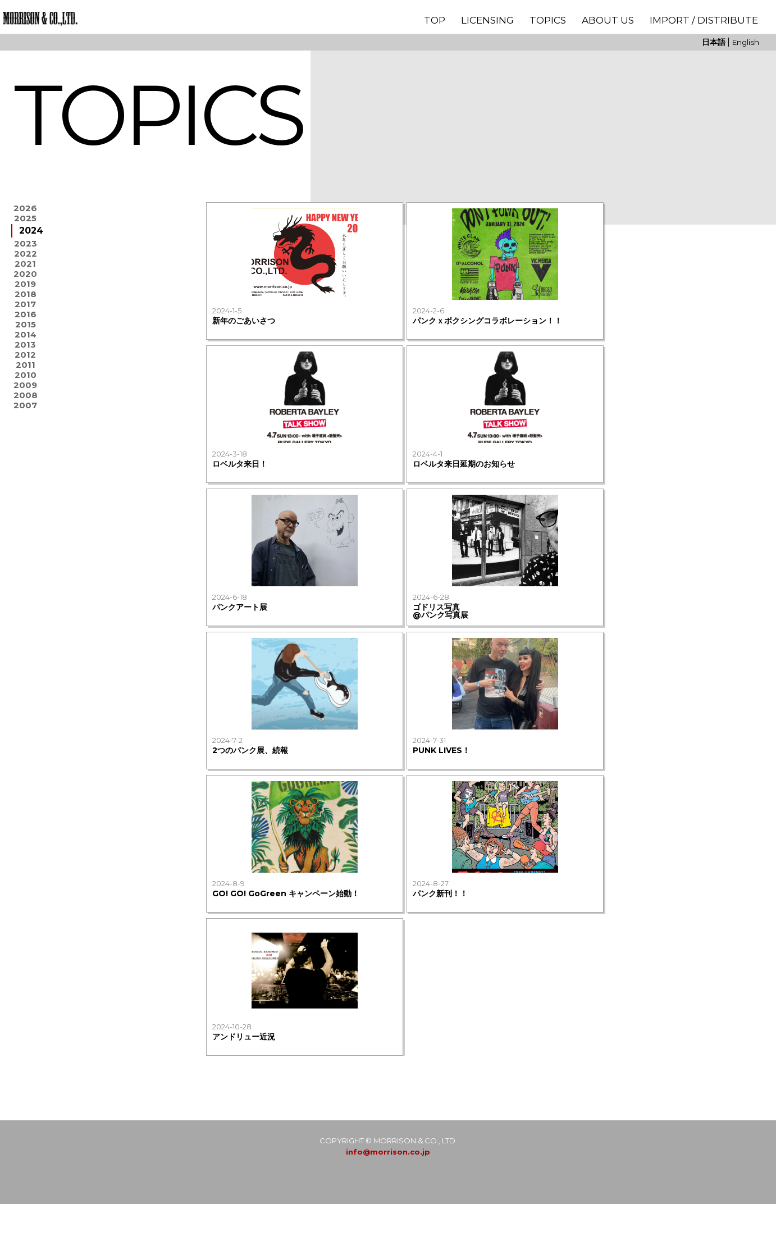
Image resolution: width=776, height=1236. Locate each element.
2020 (25, 301)
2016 (25, 362)
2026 (25, 210)
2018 (25, 331)
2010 (25, 453)
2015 (25, 377)
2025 (25, 225)
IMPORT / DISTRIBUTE (704, 20)
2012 (25, 422)
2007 (25, 498)
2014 (25, 392)
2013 (25, 407)
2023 (25, 255)
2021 (25, 286)
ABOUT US (608, 20)
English (745, 42)
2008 (25, 483)
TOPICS (547, 20)
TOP (434, 20)
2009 (25, 468)
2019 (25, 316)
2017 (25, 346)
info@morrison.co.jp (388, 1183)
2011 (25, 437)
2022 (25, 271)
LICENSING (487, 20)
